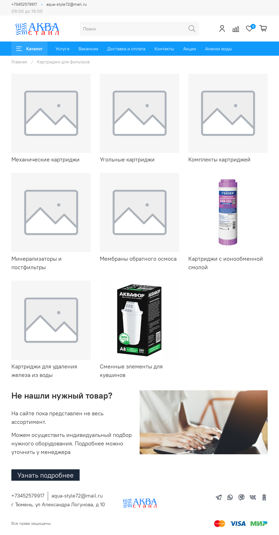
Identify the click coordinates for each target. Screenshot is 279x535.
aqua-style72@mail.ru (66, 4)
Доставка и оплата (126, 48)
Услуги (62, 48)
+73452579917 (24, 4)
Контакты (164, 48)
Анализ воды (218, 48)
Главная (19, 62)
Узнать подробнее (45, 475)
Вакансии (88, 48)
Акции (189, 48)
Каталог (29, 48)
